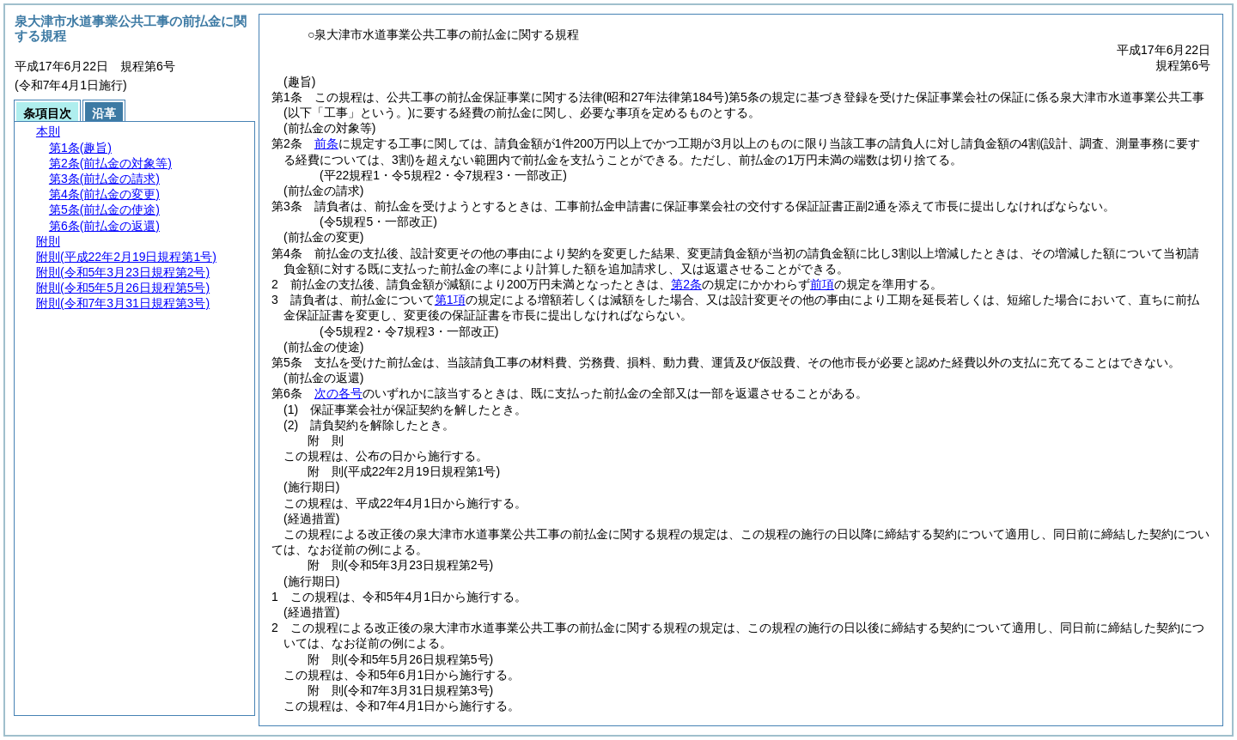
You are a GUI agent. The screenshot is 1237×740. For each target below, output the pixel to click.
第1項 (450, 299)
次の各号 (338, 393)
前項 (822, 284)
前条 (326, 143)
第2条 (686, 284)
